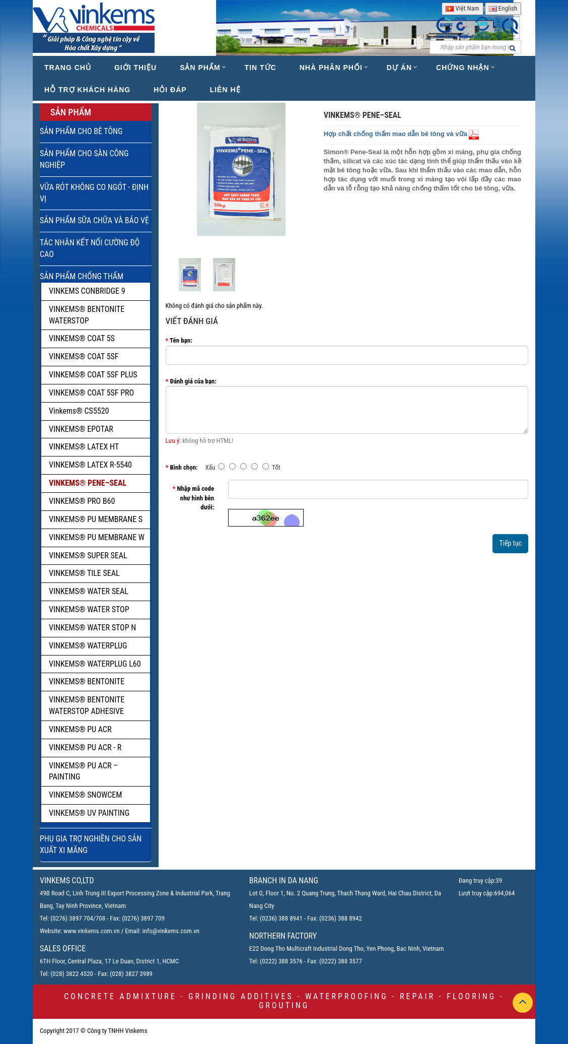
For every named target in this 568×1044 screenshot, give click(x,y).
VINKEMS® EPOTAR (81, 429)
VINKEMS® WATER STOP (89, 609)
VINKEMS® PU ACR (80, 729)
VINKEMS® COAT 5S (82, 338)
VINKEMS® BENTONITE (86, 681)
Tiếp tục (510, 543)
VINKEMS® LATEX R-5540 (90, 465)
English (503, 8)
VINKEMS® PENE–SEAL (87, 483)
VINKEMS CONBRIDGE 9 (87, 291)
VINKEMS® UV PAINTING (89, 813)
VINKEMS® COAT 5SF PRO (91, 393)
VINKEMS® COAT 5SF (84, 356)
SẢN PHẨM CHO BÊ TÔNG (81, 131)
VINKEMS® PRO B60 (82, 501)
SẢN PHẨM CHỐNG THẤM (81, 276)
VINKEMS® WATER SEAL (88, 591)
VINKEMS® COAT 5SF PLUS (93, 374)
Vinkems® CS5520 (79, 411)
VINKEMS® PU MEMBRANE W (97, 537)
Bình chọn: (183, 467)
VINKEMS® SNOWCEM (85, 795)
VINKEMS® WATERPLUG (88, 645)
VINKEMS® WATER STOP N (92, 627)
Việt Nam (462, 8)
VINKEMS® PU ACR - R (85, 747)
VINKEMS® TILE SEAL (84, 573)
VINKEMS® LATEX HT (84, 446)
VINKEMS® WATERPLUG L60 (95, 664)
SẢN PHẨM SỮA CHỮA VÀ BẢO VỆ (94, 220)
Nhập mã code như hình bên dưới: (195, 498)
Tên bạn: (181, 340)
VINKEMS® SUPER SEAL (88, 555)
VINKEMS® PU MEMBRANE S (96, 519)
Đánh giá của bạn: (193, 381)
